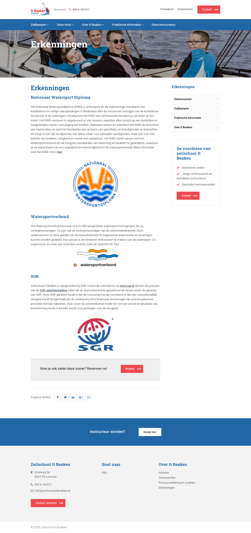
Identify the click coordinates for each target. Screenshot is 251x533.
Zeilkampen (38, 24)
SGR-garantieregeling (53, 290)
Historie (164, 472)
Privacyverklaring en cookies (177, 482)
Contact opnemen (46, 503)
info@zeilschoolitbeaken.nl (50, 490)
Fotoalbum (167, 9)
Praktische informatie (126, 24)
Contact (207, 9)
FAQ (104, 472)
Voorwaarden (167, 477)
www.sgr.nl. (127, 285)
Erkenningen (167, 487)
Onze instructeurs (163, 24)
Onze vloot (64, 24)
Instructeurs (185, 9)
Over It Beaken (91, 24)
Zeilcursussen (183, 99)
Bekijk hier (149, 432)
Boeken (130, 368)
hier (59, 152)
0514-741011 (79, 9)
